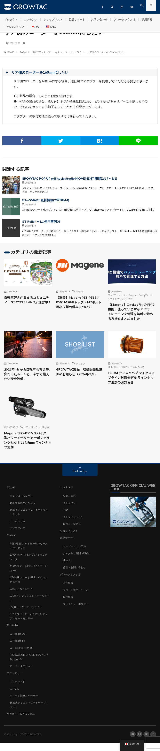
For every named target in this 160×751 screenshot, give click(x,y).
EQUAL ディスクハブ (132, 374)
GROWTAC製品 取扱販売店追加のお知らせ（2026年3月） (80, 382)
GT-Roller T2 (18, 649)
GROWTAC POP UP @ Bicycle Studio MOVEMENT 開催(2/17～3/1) (69, 178)
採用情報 (146, 19)
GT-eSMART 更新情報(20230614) (45, 200)
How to (67, 571)
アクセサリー (15, 680)
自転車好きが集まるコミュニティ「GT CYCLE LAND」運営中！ (27, 303)
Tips (65, 522)
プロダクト (11, 19)
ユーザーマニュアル (75, 557)
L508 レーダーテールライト (27, 616)
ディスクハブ (18, 540)
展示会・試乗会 (72, 535)
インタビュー (71, 515)
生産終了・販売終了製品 (22, 720)
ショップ (80, 371)
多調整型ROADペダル (23, 515)
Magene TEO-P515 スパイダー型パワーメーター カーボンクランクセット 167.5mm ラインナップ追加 (28, 452)
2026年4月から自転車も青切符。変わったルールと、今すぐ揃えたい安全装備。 (27, 385)
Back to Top (80, 484)
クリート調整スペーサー (25, 702)
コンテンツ (30, 19)
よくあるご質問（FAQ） (78, 564)
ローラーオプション (22, 674)
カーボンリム (18, 533)
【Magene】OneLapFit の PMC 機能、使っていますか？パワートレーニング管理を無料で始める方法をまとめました (131, 315)
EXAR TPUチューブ (22, 598)
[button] (80, 72)
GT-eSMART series (22, 656)
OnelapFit (143, 295)
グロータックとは (124, 19)
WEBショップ (15, 26)
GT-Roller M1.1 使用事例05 (41, 221)
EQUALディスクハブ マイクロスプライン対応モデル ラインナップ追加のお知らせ (132, 386)
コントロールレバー (22, 508)
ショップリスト (53, 19)
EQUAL (115, 374)
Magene (79, 291)
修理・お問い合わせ (75, 578)
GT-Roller (13, 634)
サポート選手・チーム (76, 600)
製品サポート (77, 19)
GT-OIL (15, 696)
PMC (130, 298)
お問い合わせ (99, 19)
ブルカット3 (17, 689)
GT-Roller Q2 (18, 642)
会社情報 (68, 593)
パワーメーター (119, 295)
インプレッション (74, 529)
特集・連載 (70, 508)
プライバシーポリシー (76, 614)
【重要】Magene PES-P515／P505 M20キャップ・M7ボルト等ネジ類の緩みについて (79, 303)
